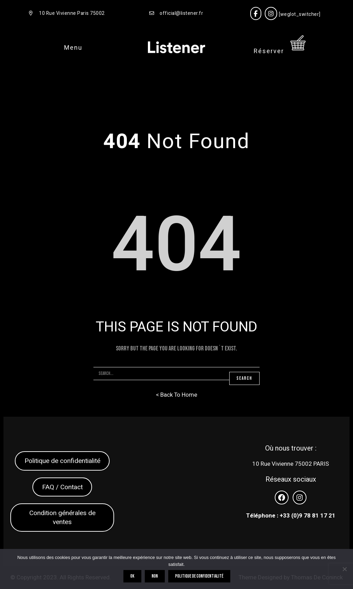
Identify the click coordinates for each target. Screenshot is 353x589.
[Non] (344, 569)
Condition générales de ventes (62, 517)
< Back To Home (176, 394)
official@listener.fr (181, 13)
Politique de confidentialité (62, 461)
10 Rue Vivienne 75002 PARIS (290, 464)
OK (134, 577)
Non (156, 577)
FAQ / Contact (62, 487)
